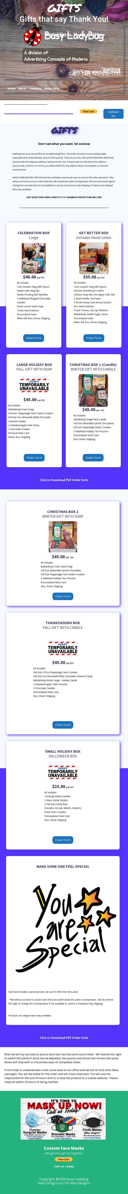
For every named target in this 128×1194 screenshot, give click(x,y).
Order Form (33, 338)
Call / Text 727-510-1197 (94, 74)
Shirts (22, 88)
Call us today (64, 1166)
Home (12, 88)
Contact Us (113, 114)
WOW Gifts (51, 88)
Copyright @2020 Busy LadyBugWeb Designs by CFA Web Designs (64, 1181)
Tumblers (35, 88)
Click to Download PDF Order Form (64, 480)
